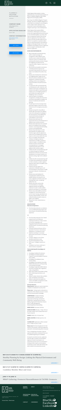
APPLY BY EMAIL (16, 52)
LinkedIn (45, 397)
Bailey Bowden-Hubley (13, 37)
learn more (54, 363)
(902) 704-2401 (46, 393)
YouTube (52, 395)
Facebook (49, 402)
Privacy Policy (5, 400)
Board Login (11, 400)
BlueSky (47, 395)
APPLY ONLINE (16, 45)
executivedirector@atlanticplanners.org (51, 390)
